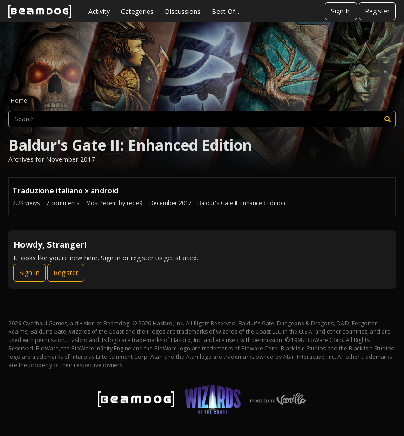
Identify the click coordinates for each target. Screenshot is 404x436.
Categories (137, 11)
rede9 (134, 203)
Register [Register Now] (66, 272)
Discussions (183, 11)
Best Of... (225, 11)
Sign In (341, 11)
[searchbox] (202, 119)
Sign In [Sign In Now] (30, 272)
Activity (99, 11)
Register (377, 11)
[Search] (387, 119)
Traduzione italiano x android (66, 190)
